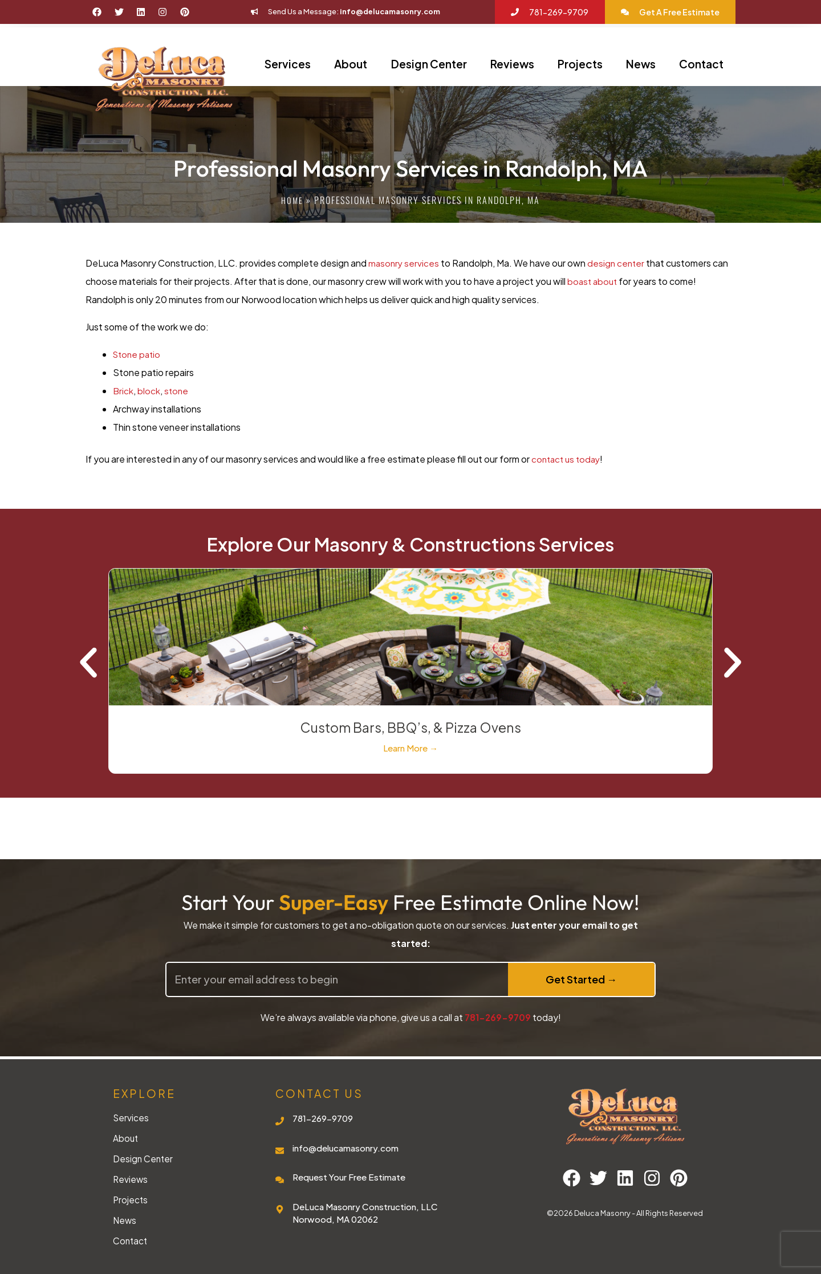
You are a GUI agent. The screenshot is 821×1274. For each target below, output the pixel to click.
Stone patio (138, 354)
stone (177, 391)
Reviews (512, 64)
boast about (593, 281)
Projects (580, 64)
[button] (88, 664)
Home (292, 200)
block (149, 391)
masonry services (404, 263)
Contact (701, 64)
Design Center (429, 64)
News (641, 64)
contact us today (567, 459)
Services (288, 64)
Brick (123, 391)
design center (618, 263)
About (350, 64)
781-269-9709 (498, 1017)
